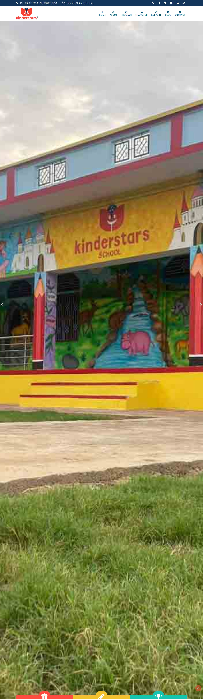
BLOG (168, 13)
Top (198, 688)
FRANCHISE (141, 13)
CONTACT (180, 13)
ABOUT (113, 13)
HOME (102, 13)
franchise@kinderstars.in (79, 2)
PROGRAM (126, 13)
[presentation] (2, 304)
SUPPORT (156, 13)
